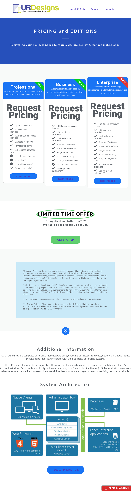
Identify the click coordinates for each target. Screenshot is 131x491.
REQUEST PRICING (65, 179)
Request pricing (23, 176)
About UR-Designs (78, 9)
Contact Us (96, 9)
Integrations (110, 9)
